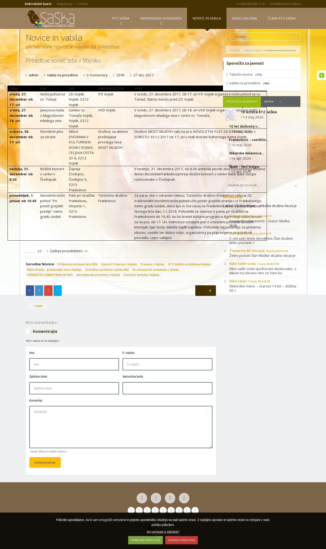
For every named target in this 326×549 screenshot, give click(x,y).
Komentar (35, 400)
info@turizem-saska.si (285, 4)
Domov (235, 50)
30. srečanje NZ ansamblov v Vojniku (155, 270)
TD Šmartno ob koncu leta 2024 (77, 265)
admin (33, 75)
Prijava (82, 4)
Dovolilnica (250, 233)
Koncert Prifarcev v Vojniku (119, 265)
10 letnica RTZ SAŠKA (259, 112)
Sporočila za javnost (242, 102)
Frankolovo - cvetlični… (248, 140)
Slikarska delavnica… (246, 153)
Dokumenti (250, 216)
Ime (31, 353)
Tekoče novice (244, 74)
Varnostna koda (133, 377)
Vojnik (37, 307)
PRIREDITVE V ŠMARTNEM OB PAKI (50, 276)
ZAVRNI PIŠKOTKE (181, 540)
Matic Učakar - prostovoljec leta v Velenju (54, 270)
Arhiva (268, 102)
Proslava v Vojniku (152, 265)
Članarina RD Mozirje (258, 251)
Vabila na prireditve (62, 75)
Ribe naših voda (254, 264)
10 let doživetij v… (244, 127)
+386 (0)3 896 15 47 (251, 4)
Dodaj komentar (45, 462)
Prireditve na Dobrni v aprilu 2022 (107, 270)
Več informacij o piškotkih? (163, 531)
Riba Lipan (249, 281)
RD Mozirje (232, 197)
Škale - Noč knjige (244, 167)
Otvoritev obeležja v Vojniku (141, 276)
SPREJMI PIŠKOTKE (145, 540)
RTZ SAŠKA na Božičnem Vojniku (189, 265)
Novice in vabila (253, 50)
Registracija (64, 4)
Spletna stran (38, 377)
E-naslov (128, 353)
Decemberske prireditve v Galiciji (98, 276)
